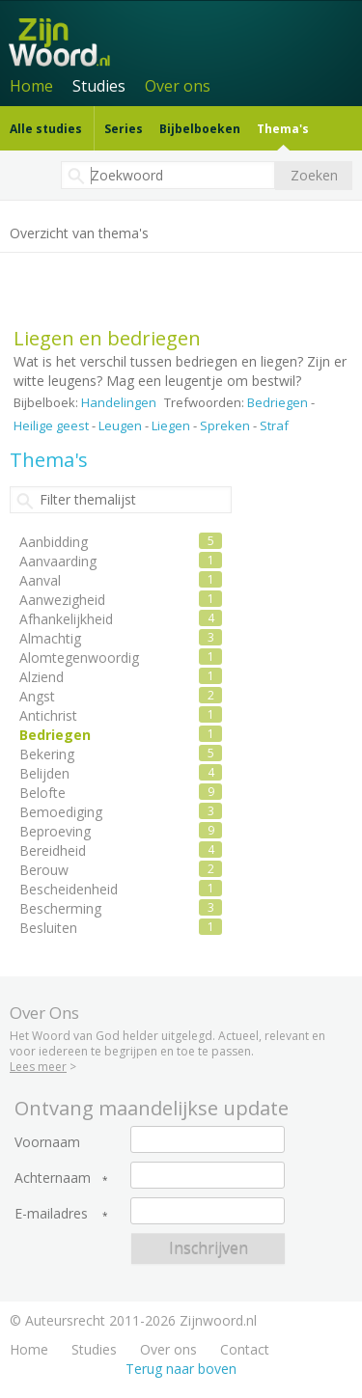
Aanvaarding (58, 561)
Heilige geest (51, 425)
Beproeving (55, 831)
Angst (37, 696)
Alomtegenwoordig (79, 657)
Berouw (44, 870)
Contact (244, 1349)
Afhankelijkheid (66, 619)
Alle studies (46, 129)
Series (123, 129)
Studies (98, 85)
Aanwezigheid (62, 599)
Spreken (225, 425)
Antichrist (48, 715)
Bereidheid (52, 850)
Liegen (171, 425)
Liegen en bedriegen (107, 338)
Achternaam (52, 1178)
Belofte (42, 792)
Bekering (46, 754)
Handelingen (118, 402)
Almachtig (50, 638)
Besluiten (48, 927)
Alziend (41, 677)
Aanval (40, 580)
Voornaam (47, 1142)
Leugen (120, 425)
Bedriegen (277, 402)
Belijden (44, 773)
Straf (274, 425)
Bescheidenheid (68, 889)
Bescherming (60, 908)
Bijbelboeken (199, 129)
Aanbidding (53, 542)
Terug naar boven (181, 1368)
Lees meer (38, 1066)
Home (31, 85)
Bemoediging (60, 812)
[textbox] (168, 175)
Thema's (283, 129)
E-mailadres (51, 1213)
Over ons (177, 85)
